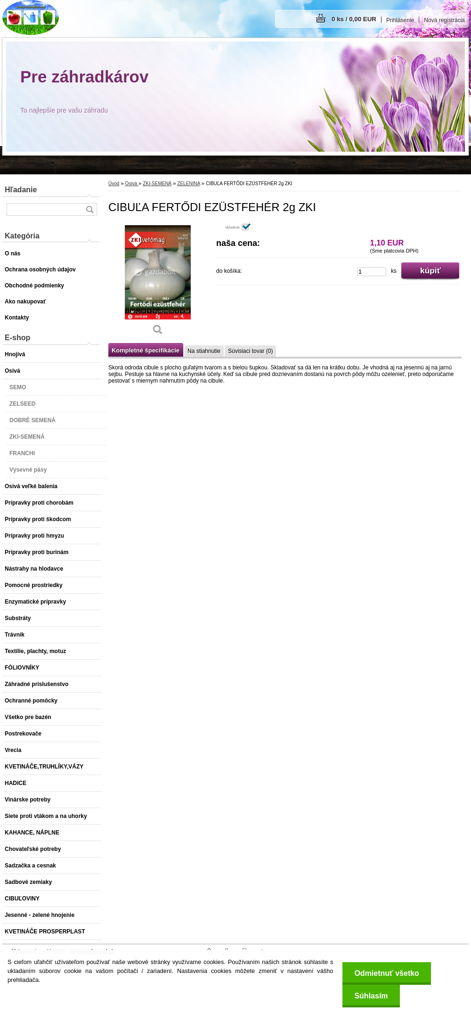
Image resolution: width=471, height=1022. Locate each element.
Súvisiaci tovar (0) (250, 351)
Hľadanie (21, 190)
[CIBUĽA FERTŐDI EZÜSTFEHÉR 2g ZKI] (158, 282)
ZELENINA (188, 183)
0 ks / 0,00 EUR (354, 19)
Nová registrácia (444, 20)
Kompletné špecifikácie (145, 350)
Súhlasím (371, 996)
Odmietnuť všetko (386, 973)
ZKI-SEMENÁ (157, 183)
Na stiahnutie (203, 351)
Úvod (113, 183)
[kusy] (371, 271)
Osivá (131, 183)
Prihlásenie (400, 20)
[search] (89, 209)
